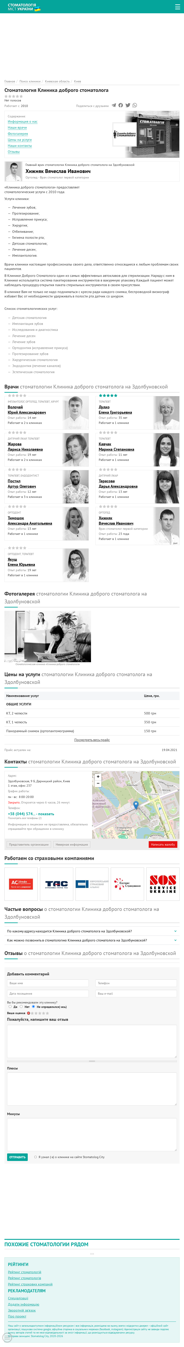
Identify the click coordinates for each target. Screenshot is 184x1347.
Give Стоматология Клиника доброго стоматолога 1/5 (32, 1013)
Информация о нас (23, 121)
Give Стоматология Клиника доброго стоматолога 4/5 (44, 1013)
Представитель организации (29, 844)
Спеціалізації (18, 1298)
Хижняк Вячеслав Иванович (58, 171)
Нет (27, 1007)
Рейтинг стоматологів (24, 1278)
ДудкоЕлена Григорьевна (115, 409)
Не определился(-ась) (52, 1007)
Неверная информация (72, 844)
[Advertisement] (92, 44)
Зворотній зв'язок (22, 1310)
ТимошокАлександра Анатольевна (30, 520)
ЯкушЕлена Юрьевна (21, 562)
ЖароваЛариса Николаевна (25, 446)
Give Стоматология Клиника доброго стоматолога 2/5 (36, 1013)
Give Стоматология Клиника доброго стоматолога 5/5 (47, 1013)
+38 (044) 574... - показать (48, 815)
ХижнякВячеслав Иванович (116, 520)
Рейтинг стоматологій (24, 1272)
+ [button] (98, 777)
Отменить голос (29, 1013)
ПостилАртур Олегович (22, 483)
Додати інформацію (23, 1304)
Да (15, 1007)
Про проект (17, 1316)
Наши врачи (17, 127)
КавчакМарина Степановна (116, 446)
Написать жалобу (163, 844)
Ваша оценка (16, 1013)
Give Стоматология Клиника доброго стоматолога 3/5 (40, 1013)
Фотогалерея (18, 133)
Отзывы (14, 151)
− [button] (98, 783)
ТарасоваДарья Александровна (118, 483)
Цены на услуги (20, 139)
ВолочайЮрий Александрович (27, 409)
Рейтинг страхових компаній (30, 1284)
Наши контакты (20, 145)
